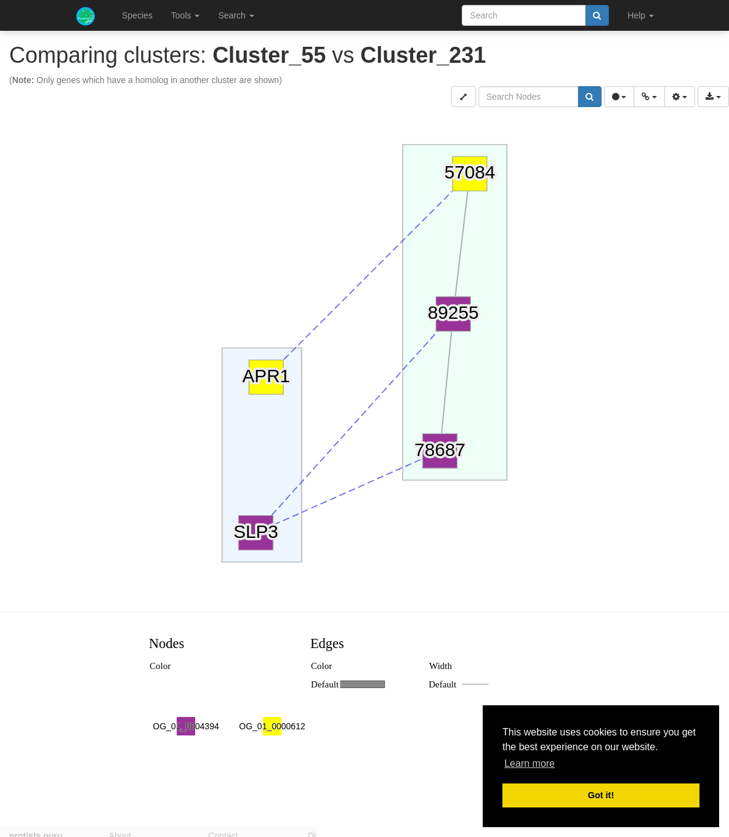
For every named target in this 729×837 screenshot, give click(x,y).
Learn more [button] (529, 763)
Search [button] (236, 15)
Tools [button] (185, 15)
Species (137, 15)
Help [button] (640, 15)
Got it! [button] (601, 795)
